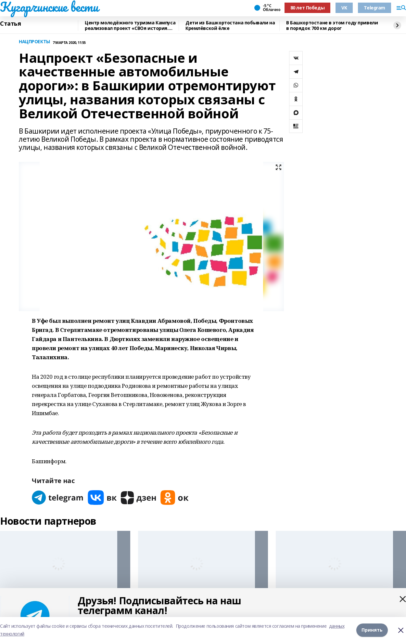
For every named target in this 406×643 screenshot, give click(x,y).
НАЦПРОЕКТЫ (34, 42)
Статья (10, 23)
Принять (372, 630)
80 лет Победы (307, 8)
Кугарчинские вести (49, 7)
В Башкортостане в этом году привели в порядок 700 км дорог (332, 25)
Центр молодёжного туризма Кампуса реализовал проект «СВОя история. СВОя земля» (130, 25)
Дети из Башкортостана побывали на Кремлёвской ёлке (230, 25)
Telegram (374, 8)
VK (344, 8)
